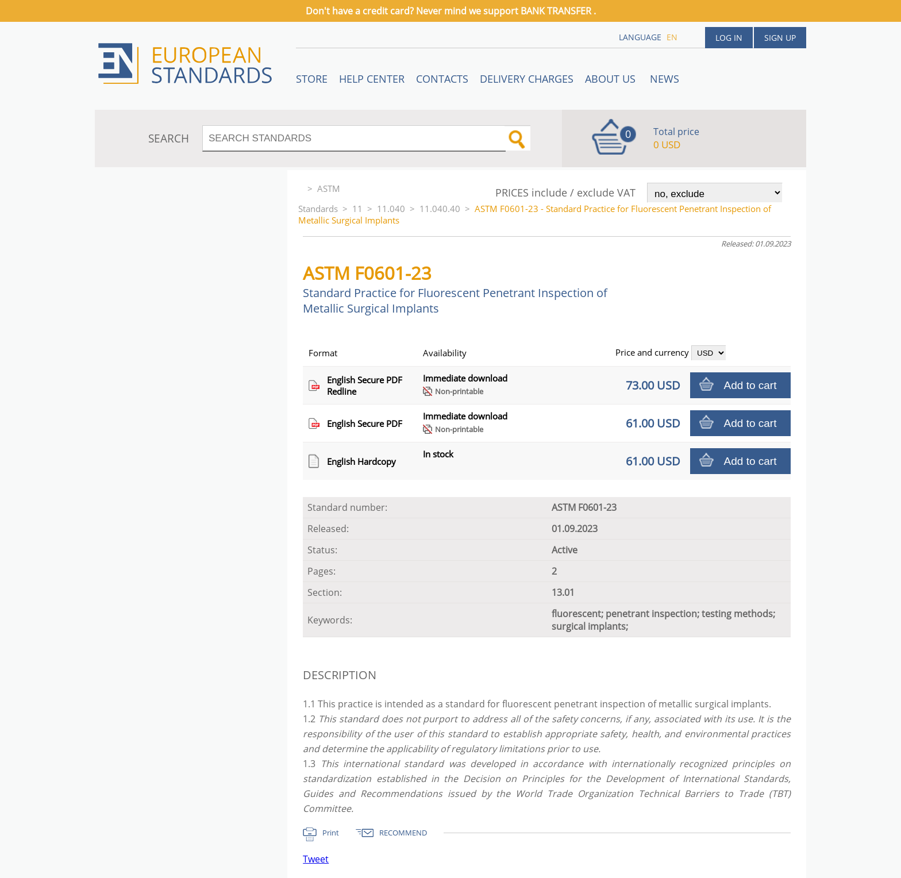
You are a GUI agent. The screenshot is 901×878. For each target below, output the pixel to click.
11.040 (391, 208)
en (672, 37)
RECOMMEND (403, 832)
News (664, 79)
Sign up (780, 37)
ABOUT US (611, 79)
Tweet (316, 859)
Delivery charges (526, 79)
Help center (372, 79)
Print (330, 832)
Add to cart (750, 385)
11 (357, 208)
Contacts (442, 79)
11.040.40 (439, 208)
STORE (312, 79)
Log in (728, 37)
